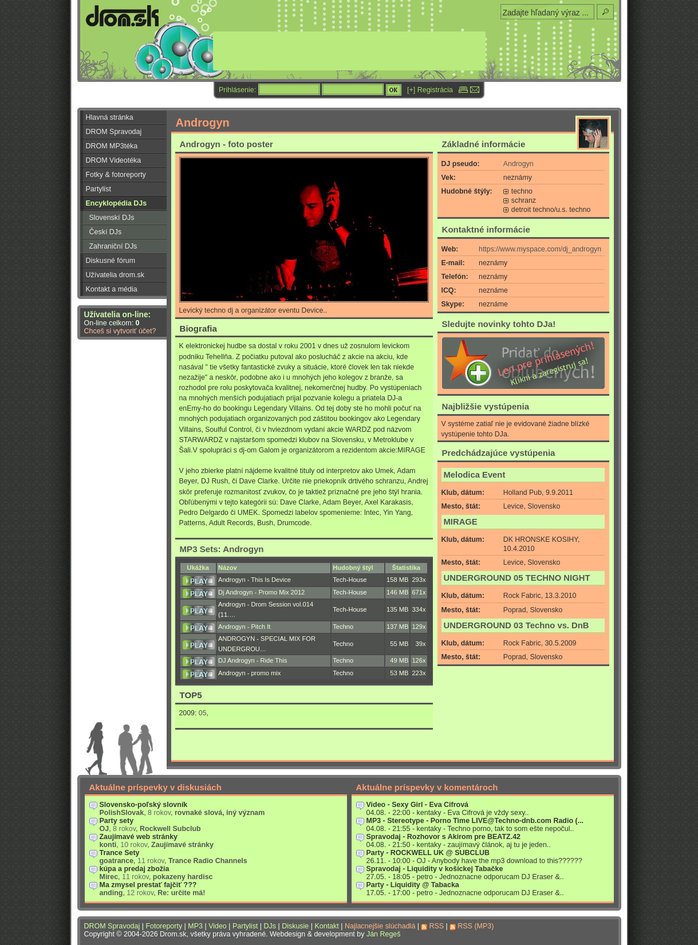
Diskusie (295, 926)
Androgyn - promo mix (249, 673)
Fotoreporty (163, 926)
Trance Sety (120, 853)
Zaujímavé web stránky (139, 837)
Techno (343, 626)
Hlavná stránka (109, 117)
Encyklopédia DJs (116, 203)
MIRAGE (461, 521)
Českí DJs (105, 232)
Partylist (98, 189)
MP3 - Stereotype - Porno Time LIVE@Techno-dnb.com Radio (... (475, 821)
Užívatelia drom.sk (115, 275)
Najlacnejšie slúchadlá (380, 926)
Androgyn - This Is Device (254, 579)
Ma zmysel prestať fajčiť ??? (148, 885)
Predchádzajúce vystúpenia (498, 453)
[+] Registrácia (430, 90)
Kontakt (326, 926)
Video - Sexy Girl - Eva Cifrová (417, 805)
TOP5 (191, 695)
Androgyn (518, 164)
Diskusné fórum (111, 261)
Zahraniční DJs (113, 246)
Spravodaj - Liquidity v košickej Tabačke (434, 869)
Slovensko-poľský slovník (144, 805)
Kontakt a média (111, 289)
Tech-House (349, 579)
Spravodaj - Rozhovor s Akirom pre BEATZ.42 (443, 837)
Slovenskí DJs (112, 218)
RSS (436, 926)
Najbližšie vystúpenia (486, 406)
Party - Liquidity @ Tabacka (412, 885)
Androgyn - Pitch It (244, 626)
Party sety (117, 821)
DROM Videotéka (113, 160)
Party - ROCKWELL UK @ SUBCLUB (428, 853)
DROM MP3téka (112, 146)
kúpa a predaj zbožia (134, 869)
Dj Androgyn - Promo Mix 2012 (261, 592)
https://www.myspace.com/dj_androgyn (540, 249)
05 (203, 713)
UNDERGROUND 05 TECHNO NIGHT (517, 577)
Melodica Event (475, 474)
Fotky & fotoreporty (116, 175)
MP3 (195, 926)
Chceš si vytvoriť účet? (120, 331)
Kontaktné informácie (486, 229)
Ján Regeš (383, 934)
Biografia (198, 328)
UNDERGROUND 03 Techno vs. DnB (516, 625)
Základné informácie (484, 144)
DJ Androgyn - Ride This (252, 660)
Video (217, 926)
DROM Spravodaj (114, 132)
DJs (270, 926)
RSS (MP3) (476, 926)
